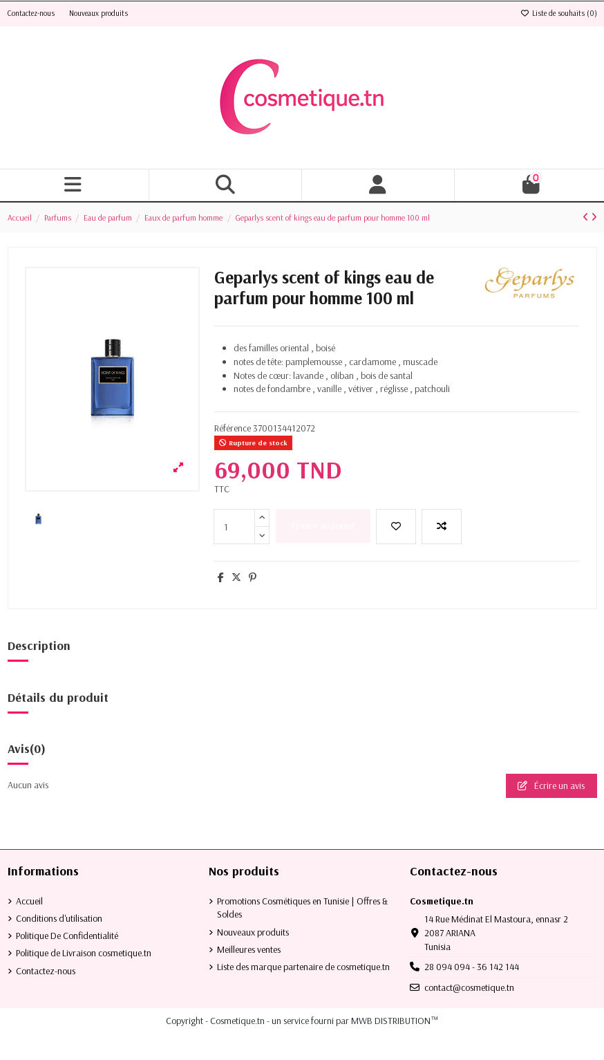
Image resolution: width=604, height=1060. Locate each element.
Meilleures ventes (249, 949)
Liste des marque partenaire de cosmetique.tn (303, 966)
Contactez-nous (32, 13)
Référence (232, 428)
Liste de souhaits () (558, 13)
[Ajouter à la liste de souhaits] (396, 526)
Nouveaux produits (98, 13)
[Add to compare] (442, 526)
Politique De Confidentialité (67, 935)
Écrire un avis (551, 785)
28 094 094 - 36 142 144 (471, 966)
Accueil (29, 901)
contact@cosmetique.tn (469, 987)
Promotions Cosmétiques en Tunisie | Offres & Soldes (302, 908)
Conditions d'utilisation (59, 918)
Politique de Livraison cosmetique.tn (83, 953)
